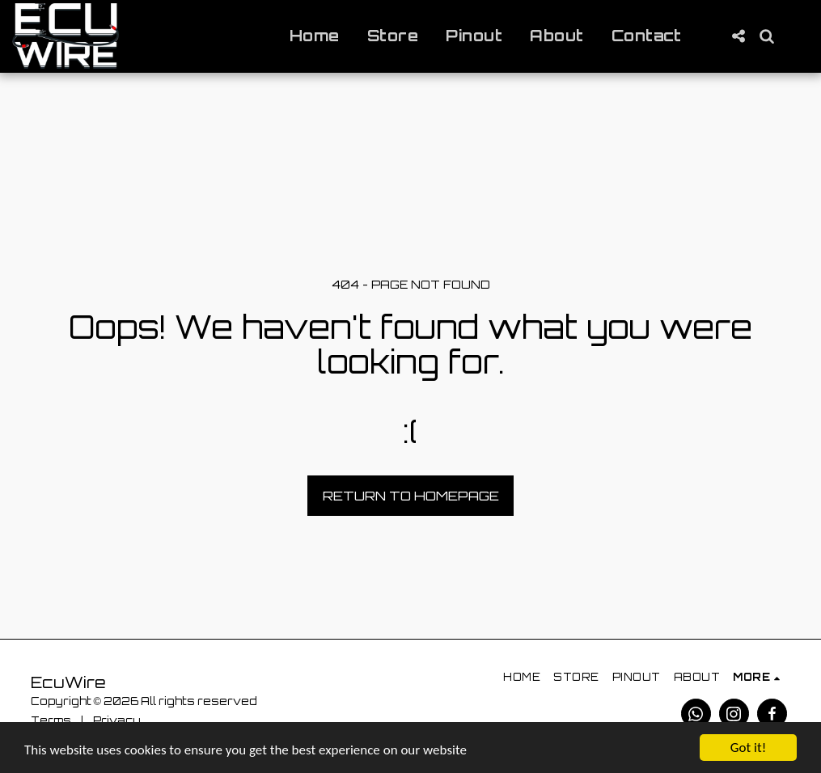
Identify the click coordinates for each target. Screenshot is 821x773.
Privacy (117, 720)
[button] (738, 36)
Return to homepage (411, 496)
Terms (51, 720)
